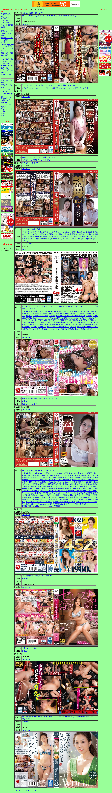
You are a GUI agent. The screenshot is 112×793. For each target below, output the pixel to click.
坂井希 (82, 322)
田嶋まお (68, 232)
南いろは (94, 236)
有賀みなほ (51, 327)
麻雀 (2, 83)
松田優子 (87, 495)
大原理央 (71, 495)
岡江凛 (47, 320)
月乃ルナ (32, 480)
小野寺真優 (39, 324)
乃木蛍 (28, 320)
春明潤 (68, 480)
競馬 (2, 80)
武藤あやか (77, 318)
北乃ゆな (46, 239)
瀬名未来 (25, 318)
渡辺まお (53, 482)
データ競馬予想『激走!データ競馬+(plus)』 (7, 48)
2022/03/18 (26, 515)
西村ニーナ (59, 318)
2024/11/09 (26, 97)
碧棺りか (36, 482)
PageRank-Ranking (7, 44)
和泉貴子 (68, 488)
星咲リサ (60, 482)
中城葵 (49, 484)
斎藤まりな (78, 497)
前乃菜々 (46, 232)
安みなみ (76, 322)
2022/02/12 (26, 660)
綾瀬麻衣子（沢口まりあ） (62, 324)
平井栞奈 (68, 473)
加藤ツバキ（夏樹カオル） (46, 473)
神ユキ (24, 16)
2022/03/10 (26, 587)
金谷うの (48, 506)
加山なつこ (40, 311)
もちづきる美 (61, 499)
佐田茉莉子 (64, 320)
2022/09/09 (26, 337)
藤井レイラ (65, 16)
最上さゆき (39, 232)
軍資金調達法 (6, 94)
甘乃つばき (49, 88)
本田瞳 (79, 327)
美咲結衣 (30, 232)
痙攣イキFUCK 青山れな (31, 648)
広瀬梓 (95, 493)
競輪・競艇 (9, 80)
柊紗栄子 (92, 480)
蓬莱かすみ (76, 232)
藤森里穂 (45, 475)
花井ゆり (78, 320)
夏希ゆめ (80, 475)
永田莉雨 (71, 320)
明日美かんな (32, 16)
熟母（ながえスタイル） (31, 163)
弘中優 (68, 311)
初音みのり (49, 311)
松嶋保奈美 (42, 327)
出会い (3, 111)
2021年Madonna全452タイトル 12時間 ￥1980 (38, 470)
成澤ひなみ (42, 499)
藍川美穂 (57, 497)
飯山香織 (76, 88)
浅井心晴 (76, 239)
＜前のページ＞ (20, 790)
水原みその (39, 236)
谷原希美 (83, 504)
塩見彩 (24, 232)
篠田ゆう (25, 313)
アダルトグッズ (7, 105)
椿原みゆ (45, 488)
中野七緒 (75, 488)
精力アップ (5, 107)
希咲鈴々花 (46, 329)
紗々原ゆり (91, 504)
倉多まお (63, 502)
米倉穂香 (75, 473)
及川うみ (41, 16)
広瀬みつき (69, 239)
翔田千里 (39, 239)
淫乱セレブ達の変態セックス (33, 13)
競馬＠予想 (5, 18)
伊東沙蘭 (62, 88)
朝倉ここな (69, 482)
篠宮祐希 (62, 322)
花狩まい (29, 234)
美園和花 (46, 236)
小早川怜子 (44, 316)
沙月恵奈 (84, 324)
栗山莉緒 (30, 324)
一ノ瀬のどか (91, 322)
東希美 (82, 493)
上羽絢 (31, 313)
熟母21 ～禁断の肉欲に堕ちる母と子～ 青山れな (40, 398)
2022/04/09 (26, 410)
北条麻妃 (93, 311)
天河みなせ (94, 320)
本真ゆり (83, 499)
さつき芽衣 (69, 486)
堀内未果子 (76, 324)
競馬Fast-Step (6, 74)
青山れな (73, 16)
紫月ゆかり (55, 329)
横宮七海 (90, 232)
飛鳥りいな (69, 493)
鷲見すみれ (72, 329)
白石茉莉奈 (41, 320)
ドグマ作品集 (27, 244)
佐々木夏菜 (65, 316)
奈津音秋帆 (93, 482)
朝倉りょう (39, 313)
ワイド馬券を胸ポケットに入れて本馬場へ (7, 61)
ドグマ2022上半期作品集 (31, 229)
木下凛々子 (42, 322)
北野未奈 (62, 236)
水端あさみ (64, 329)
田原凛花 (89, 484)
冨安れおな (77, 236)
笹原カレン (49, 477)
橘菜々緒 (69, 313)
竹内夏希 (73, 327)
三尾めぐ (60, 234)
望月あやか (44, 234)
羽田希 (36, 491)
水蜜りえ (38, 329)
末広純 (56, 322)
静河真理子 (81, 329)
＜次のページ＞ (32, 790)
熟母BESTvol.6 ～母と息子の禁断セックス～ (38, 157)
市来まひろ (40, 480)
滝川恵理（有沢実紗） (55, 504)
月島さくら (35, 495)
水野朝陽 (85, 311)
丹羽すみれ (53, 234)
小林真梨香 (33, 160)
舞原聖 (58, 316)
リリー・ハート (42, 318)
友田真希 (25, 311)
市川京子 (76, 484)
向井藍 (33, 320)
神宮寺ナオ (68, 318)
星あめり (83, 232)
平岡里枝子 (55, 320)
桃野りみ (48, 480)
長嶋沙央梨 (84, 313)
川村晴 (26, 499)
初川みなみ (31, 506)
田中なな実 (53, 313)
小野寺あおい (27, 484)
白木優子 (36, 316)
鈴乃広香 (76, 493)
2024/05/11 (26, 169)
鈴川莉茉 (57, 477)
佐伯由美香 (84, 88)
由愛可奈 (29, 316)
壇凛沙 (95, 316)
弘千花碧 (73, 316)
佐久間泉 (66, 475)
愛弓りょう (81, 316)
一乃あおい (61, 313)
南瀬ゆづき (76, 234)
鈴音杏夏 (68, 234)
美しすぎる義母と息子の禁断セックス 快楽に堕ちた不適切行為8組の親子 (49, 85)
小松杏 (79, 311)
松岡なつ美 (26, 322)
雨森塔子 (55, 484)
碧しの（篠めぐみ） (36, 88)
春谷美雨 (58, 327)
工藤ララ (53, 232)
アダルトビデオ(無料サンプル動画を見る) (7, 100)
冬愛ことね (84, 239)
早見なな (34, 327)
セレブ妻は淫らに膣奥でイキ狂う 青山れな (38, 576)
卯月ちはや (51, 486)
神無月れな (86, 236)
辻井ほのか (75, 491)
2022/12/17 (26, 249)
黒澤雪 (55, 88)
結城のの (52, 316)
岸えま (91, 313)
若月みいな (54, 236)
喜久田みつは (59, 493)
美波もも (92, 239)
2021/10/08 (26, 730)
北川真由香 (26, 495)
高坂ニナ (76, 313)
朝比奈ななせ (29, 475)
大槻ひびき (51, 499)
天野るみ (89, 329)
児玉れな (85, 327)
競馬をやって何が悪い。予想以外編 (7, 33)
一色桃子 (76, 504)
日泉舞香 (30, 236)
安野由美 (25, 88)
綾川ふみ (62, 311)
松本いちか (84, 234)
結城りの (48, 16)
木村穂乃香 (76, 480)
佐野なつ (36, 234)
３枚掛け (4, 42)
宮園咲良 (25, 480)
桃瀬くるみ (56, 16)
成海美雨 (64, 497)
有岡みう (32, 239)
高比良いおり (45, 482)
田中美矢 (50, 497)
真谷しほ (55, 480)
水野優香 (89, 316)
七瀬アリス (65, 477)
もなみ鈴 (43, 486)
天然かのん (51, 495)
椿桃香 (56, 311)
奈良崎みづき (84, 488)
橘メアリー (40, 506)
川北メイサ (47, 324)
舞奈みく (27, 486)
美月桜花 (91, 324)
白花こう (50, 322)
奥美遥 (45, 313)
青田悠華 (27, 329)
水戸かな (51, 318)
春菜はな (69, 499)
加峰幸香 (34, 322)
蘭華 (78, 477)
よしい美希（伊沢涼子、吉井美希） (39, 502)
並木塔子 (27, 504)
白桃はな (59, 475)
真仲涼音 (53, 239)
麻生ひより (86, 486)
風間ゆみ (32, 311)
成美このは (84, 480)
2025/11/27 (26, 24)
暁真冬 (74, 311)
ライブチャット (7, 109)
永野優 (89, 473)
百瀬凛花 (25, 239)
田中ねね (60, 232)
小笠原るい (37, 488)
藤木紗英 (60, 239)
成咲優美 (25, 160)
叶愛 (33, 329)
